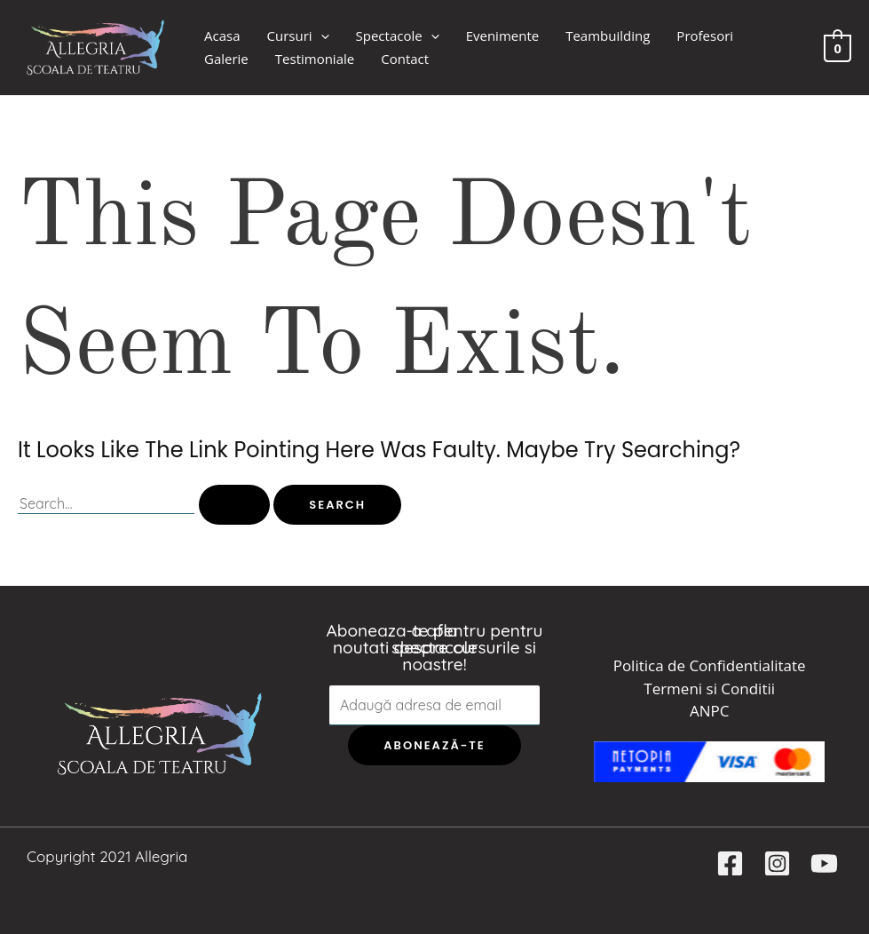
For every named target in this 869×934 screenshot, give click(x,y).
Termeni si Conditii (709, 688)
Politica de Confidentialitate (709, 665)
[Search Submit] (234, 505)
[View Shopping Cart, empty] (837, 46)
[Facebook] (730, 863)
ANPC (709, 710)
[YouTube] (824, 863)
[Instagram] (777, 863)
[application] (320, 36)
